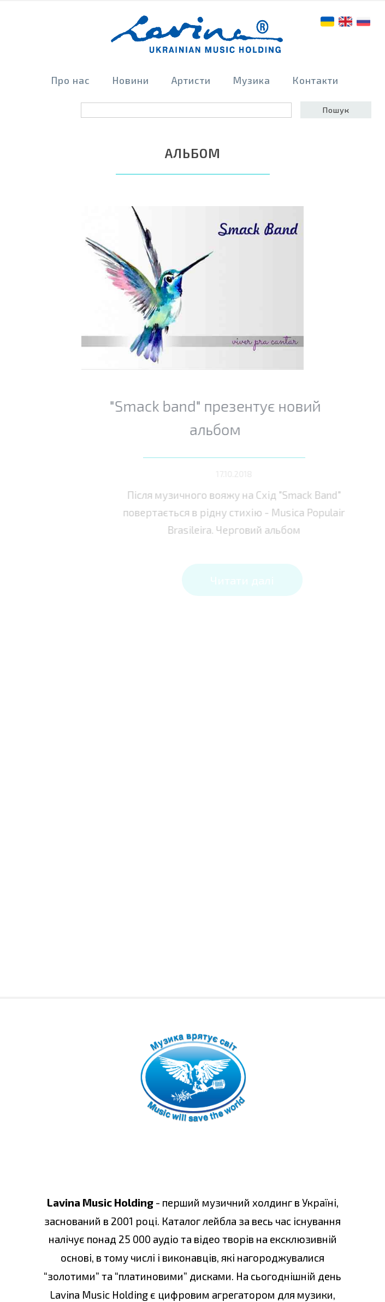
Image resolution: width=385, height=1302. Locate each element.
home (198, 39)
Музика (251, 80)
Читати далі (246, 580)
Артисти (191, 80)
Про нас (70, 80)
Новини (130, 80)
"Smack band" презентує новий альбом (227, 417)
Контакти (316, 80)
